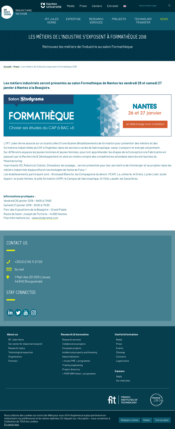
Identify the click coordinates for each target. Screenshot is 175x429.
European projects (72, 364)
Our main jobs (124, 398)
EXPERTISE (73, 19)
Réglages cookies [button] (129, 420)
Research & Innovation (75, 351)
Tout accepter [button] (162, 420)
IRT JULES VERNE (52, 20)
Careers (97, 5)
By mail (16, 288)
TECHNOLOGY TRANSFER (143, 20)
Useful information (127, 351)
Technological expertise (21, 369)
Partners (13, 377)
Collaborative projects (74, 360)
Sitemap (121, 369)
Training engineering (73, 381)
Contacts (121, 373)
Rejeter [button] (146, 420)
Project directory (71, 386)
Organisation (15, 373)
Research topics (17, 364)
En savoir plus (11, 425)
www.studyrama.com (45, 238)
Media (70, 5)
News (164, 19)
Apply (119, 394)
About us (13, 351)
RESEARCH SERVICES (96, 20)
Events (120, 364)
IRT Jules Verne (16, 356)
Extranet (112, 5)
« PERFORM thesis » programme (79, 390)
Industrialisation (71, 373)
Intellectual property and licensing (80, 369)
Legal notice (123, 377)
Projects (119, 19)
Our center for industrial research (26, 360)
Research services (72, 356)
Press (83, 5)
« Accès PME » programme (76, 377)
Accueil (7, 87)
